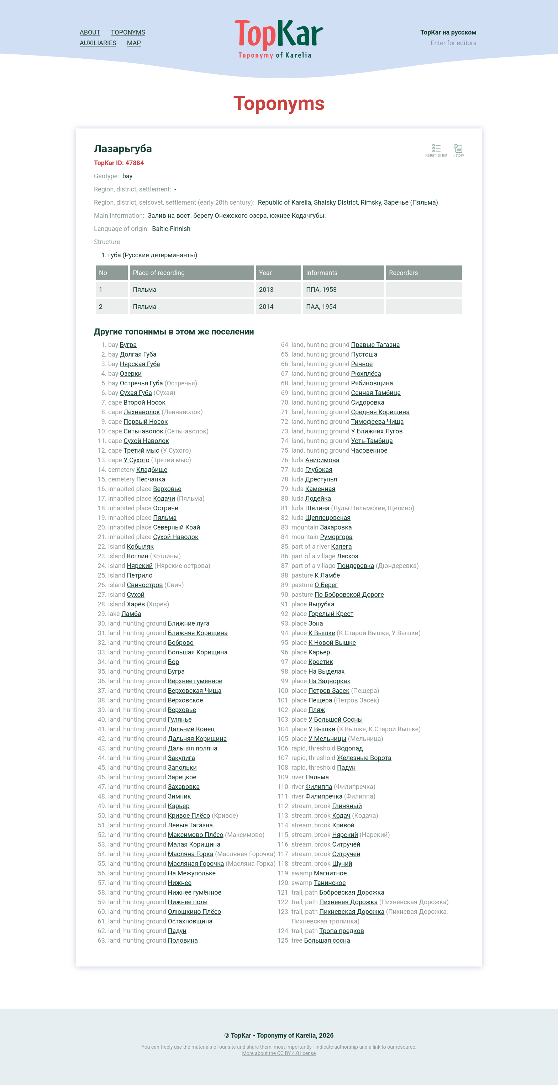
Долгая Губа (138, 354)
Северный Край (176, 527)
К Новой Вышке (332, 642)
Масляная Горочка (196, 863)
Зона (316, 623)
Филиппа (318, 786)
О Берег (326, 585)
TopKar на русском (448, 32)
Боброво (181, 642)
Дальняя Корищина (197, 738)
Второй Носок (144, 402)
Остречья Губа (141, 383)
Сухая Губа (136, 392)
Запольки (182, 767)
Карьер (179, 806)
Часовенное (369, 450)
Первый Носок (145, 421)
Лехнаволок (141, 412)
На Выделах (327, 671)
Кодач (341, 815)
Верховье (167, 489)
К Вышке (322, 633)
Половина (183, 940)
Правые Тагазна (375, 344)
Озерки (131, 373)
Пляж (317, 709)
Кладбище (151, 469)
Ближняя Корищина (198, 633)
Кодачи (164, 498)
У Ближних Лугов (377, 431)
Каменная (320, 489)
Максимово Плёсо (195, 834)
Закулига (181, 758)
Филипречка (323, 796)
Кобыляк (140, 546)
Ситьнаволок (143, 431)
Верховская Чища (195, 690)
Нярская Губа (140, 364)
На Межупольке (192, 873)
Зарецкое (182, 777)
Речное (362, 364)
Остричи (165, 508)
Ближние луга (189, 623)
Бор (173, 661)
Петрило (139, 575)
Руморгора (336, 537)
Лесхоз (347, 556)
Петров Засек (329, 690)
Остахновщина (190, 921)
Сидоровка (367, 402)
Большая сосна (327, 940)
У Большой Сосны (336, 719)
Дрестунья (321, 479)
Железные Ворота (364, 758)
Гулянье (180, 719)
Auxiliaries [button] (98, 43)
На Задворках (330, 681)
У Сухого (136, 460)
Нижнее (180, 882)
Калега (341, 546)
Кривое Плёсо (189, 815)
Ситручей (346, 844)
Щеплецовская (328, 517)
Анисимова (322, 460)
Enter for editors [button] (454, 43)
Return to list (436, 155)
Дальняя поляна (192, 748)
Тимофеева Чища (377, 421)
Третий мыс (141, 450)
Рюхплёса (366, 373)
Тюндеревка (355, 565)
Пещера (320, 700)
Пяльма (165, 517)
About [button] (90, 32)
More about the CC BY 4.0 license (279, 1053)
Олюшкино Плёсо (194, 911)
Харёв (136, 604)
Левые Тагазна (190, 825)
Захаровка (184, 786)
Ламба (131, 613)
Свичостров (145, 585)
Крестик (321, 661)
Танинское (330, 882)
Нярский (140, 565)
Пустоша (364, 354)
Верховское (185, 700)
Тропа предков (341, 930)
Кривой (343, 825)
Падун (177, 930)
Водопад (350, 748)
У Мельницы (328, 738)
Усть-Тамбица (372, 440)
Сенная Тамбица (376, 392)
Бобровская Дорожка (351, 892)
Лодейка (318, 498)
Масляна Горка (191, 854)
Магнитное (330, 873)
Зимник (179, 796)
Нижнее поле (187, 902)
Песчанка (150, 479)
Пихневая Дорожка (348, 902)
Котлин (137, 556)
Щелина (317, 508)
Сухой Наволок (146, 440)
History (458, 155)
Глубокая (318, 469)
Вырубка (322, 604)
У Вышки (322, 729)
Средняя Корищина (380, 412)
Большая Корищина (198, 652)
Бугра (128, 344)
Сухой (135, 594)
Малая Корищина (194, 844)
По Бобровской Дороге (349, 594)
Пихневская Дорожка (351, 911)
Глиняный (347, 806)
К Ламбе (327, 575)
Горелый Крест (331, 613)
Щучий (342, 863)
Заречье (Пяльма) (411, 202)
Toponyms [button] (128, 32)
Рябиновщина (372, 383)
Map (134, 43)
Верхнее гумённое (195, 681)
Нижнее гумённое (195, 892)
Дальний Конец (191, 729)
